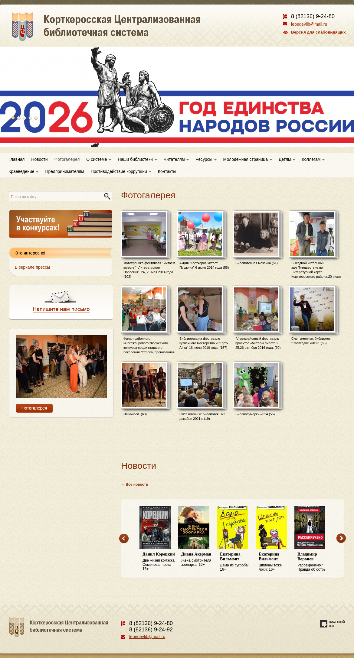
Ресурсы (205, 159)
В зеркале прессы (32, 267)
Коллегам (313, 159)
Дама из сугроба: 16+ (236, 562)
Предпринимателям (64, 171)
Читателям (176, 159)
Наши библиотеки (137, 159)
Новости (39, 159)
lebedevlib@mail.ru (309, 24)
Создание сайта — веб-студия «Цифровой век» (332, 623)
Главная (16, 159)
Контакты (167, 171)
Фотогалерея (67, 159)
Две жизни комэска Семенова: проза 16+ (159, 561)
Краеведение (23, 171)
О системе (98, 159)
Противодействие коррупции (121, 171)
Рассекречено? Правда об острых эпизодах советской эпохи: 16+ (313, 563)
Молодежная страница (247, 159)
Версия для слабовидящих (318, 32)
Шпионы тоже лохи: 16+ (275, 562)
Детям (287, 159)
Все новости (137, 484)
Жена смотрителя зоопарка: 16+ (197, 559)
